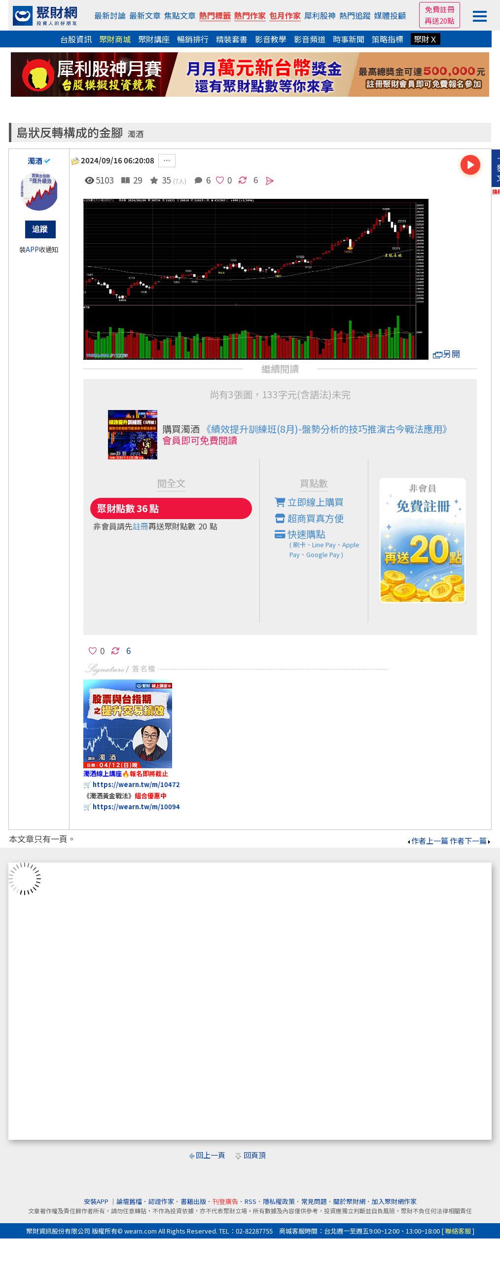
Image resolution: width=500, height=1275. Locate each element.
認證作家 (161, 1201)
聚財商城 (115, 39)
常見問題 (314, 1201)
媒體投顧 (390, 15)
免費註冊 (440, 9)
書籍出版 (193, 1201)
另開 (447, 353)
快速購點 (321, 543)
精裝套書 (232, 39)
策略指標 (387, 39)
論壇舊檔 (129, 1201)
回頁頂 (255, 1155)
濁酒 (135, 134)
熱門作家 (250, 15)
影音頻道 (309, 39)
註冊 (140, 526)
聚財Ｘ (425, 39)
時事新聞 (348, 39)
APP (32, 249)
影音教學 (270, 39)
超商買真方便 (309, 518)
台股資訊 (76, 39)
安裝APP (97, 1201)
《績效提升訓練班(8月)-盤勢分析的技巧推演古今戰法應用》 (327, 429)
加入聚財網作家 (394, 1201)
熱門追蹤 (355, 15)
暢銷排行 (193, 39)
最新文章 (145, 15)
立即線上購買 (309, 502)
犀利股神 (320, 15)
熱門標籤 (215, 15)
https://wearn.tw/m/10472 (136, 784)
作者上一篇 (427, 840)
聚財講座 (154, 39)
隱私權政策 (279, 1201)
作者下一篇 (471, 840)
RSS (250, 1201)
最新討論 (110, 15)
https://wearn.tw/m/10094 (136, 806)
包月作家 (285, 15)
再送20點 (440, 20)
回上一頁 (210, 1155)
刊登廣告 (225, 1201)
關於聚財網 (349, 1201)
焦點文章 (180, 15)
